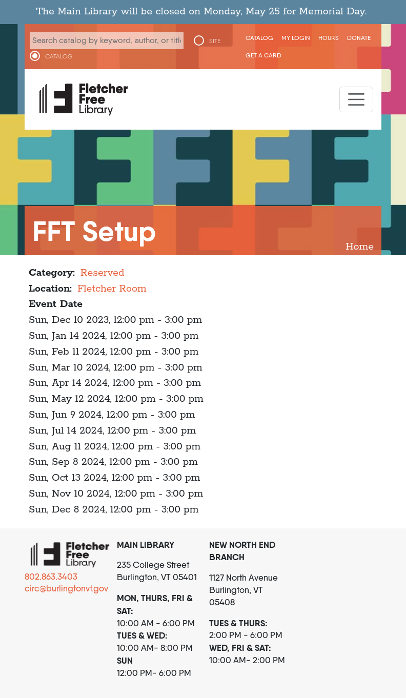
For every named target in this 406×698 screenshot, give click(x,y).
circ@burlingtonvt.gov (66, 588)
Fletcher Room (112, 288)
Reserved (102, 272)
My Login (295, 38)
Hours (328, 38)
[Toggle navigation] (356, 99)
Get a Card (263, 55)
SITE (214, 41)
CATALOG (59, 56)
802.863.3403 (51, 576)
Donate (359, 38)
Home (360, 246)
